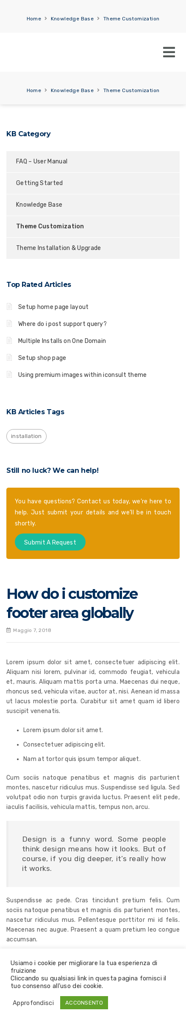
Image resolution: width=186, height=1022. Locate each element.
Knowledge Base (72, 19)
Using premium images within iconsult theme (82, 375)
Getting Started (39, 183)
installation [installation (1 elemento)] (26, 436)
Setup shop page (42, 358)
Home (34, 19)
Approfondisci (33, 1003)
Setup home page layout (53, 307)
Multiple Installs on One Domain (62, 341)
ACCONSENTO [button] (84, 1003)
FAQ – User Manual (41, 161)
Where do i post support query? (62, 324)
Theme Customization (131, 19)
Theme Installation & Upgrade (58, 248)
